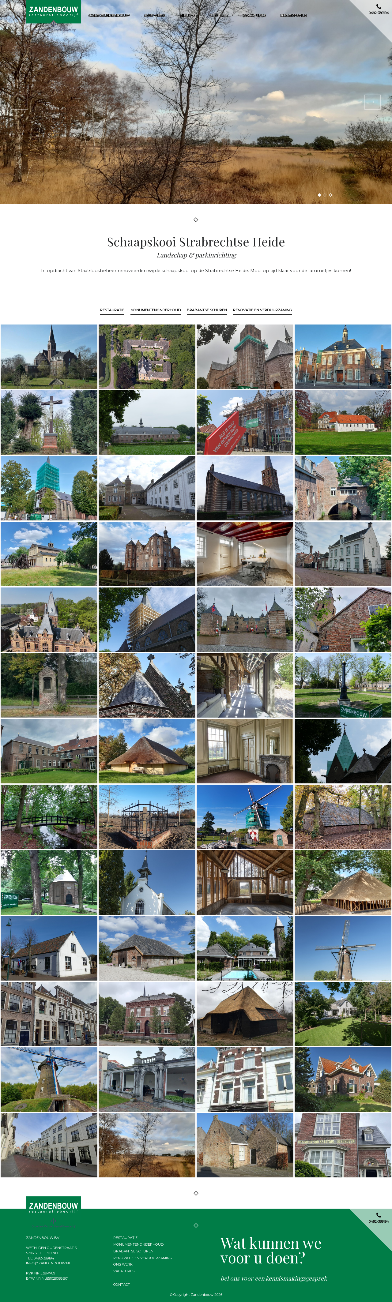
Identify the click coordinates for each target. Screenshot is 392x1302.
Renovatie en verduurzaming (262, 310)
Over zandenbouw (109, 15)
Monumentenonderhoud (155, 310)
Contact (218, 15)
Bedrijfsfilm (294, 15)
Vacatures (254, 15)
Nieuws (187, 15)
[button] (19, 102)
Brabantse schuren (207, 310)
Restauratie (112, 310)
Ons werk (154, 15)
